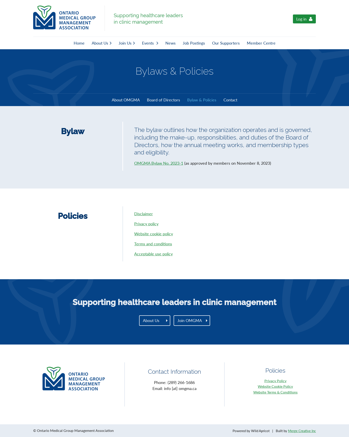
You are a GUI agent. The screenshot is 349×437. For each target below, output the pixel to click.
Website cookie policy (153, 233)
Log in (301, 18)
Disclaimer (143, 213)
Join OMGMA (189, 320)
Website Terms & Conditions (275, 392)
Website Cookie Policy (275, 386)
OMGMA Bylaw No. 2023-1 (158, 163)
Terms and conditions (153, 243)
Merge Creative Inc (302, 431)
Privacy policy (146, 223)
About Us (151, 320)
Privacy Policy (275, 381)
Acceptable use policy (153, 253)
